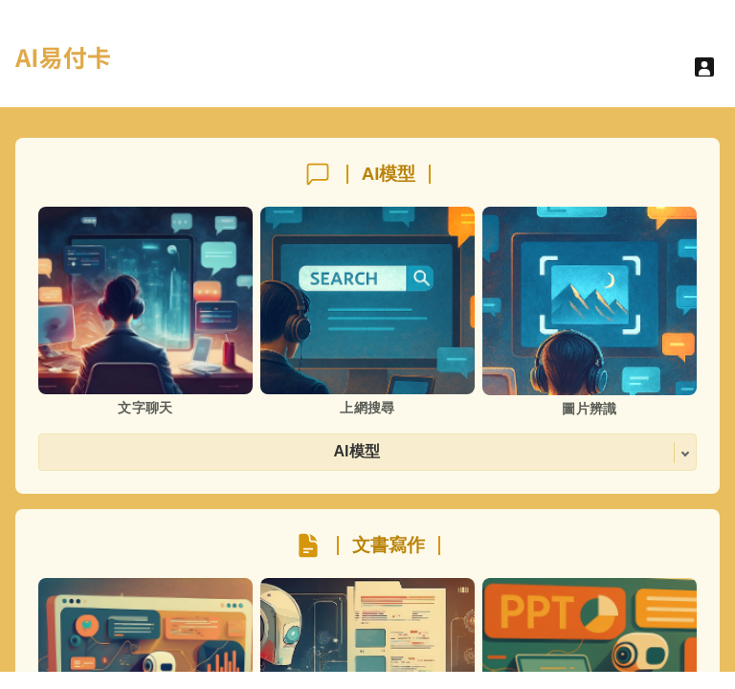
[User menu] (704, 67)
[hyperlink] (63, 69)
